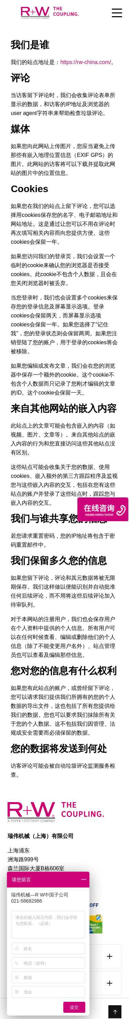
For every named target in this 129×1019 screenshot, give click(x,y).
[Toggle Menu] (117, 13)
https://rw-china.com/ (85, 62)
